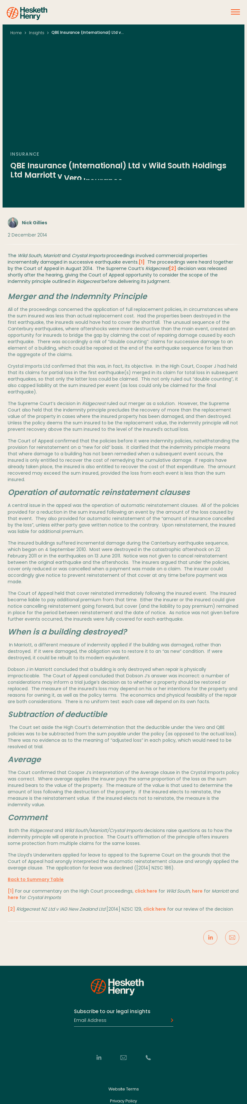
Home (16, 32)
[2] (172, 271)
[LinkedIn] (99, 1057)
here (197, 895)
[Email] (123, 1057)
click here (146, 895)
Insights (36, 32)
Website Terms (123, 1089)
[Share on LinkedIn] (210, 942)
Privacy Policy (123, 1101)
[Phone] (148, 1057)
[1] (142, 265)
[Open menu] (235, 12)
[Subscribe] (170, 1020)
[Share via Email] (232, 942)
